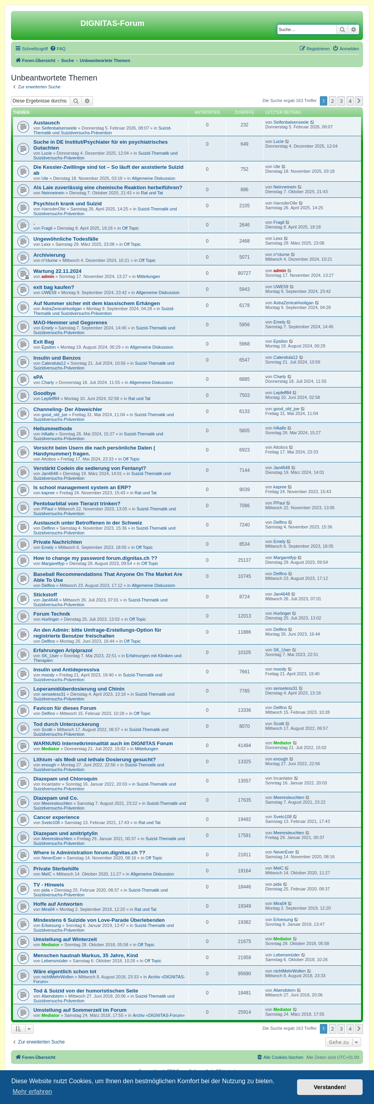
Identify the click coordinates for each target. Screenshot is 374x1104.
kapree (48, 492)
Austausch (46, 123)
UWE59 (49, 292)
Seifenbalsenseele (59, 128)
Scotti (47, 729)
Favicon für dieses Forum (65, 708)
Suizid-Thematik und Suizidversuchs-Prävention (102, 130)
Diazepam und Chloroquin (65, 779)
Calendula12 (54, 363)
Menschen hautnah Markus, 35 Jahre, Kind (85, 955)
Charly (48, 382)
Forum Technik (51, 614)
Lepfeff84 (51, 398)
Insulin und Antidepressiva (66, 670)
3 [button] (341, 100)
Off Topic (130, 228)
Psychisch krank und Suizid (67, 204)
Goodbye (44, 393)
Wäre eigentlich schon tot (64, 971)
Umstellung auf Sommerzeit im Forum (79, 1010)
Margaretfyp (53, 563)
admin (48, 276)
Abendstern (53, 996)
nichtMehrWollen (58, 976)
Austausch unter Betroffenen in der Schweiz (87, 523)
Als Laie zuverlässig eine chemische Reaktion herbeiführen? (107, 187)
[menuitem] (58, 48)
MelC (47, 874)
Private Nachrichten (57, 542)
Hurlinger (50, 619)
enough (49, 764)
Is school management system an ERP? (82, 487)
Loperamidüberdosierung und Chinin (78, 689)
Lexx (46, 244)
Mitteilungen (148, 276)
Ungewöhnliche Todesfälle (65, 239)
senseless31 (54, 694)
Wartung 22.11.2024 (57, 271)
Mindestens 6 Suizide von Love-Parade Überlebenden (99, 920)
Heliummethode (52, 428)
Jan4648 (50, 473)
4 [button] (350, 100)
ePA (38, 377)
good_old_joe (55, 414)
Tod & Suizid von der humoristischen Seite (85, 991)
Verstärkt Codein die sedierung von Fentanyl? (89, 468)
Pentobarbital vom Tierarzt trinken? (76, 503)
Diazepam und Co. (55, 798)
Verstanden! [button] (330, 1087)
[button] (359, 101)
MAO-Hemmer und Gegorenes (70, 322)
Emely (48, 327)
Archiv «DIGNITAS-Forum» (158, 1015)
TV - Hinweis (48, 885)
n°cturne (50, 260)
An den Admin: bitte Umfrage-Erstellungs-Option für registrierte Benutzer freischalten (97, 633)
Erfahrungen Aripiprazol (62, 650)
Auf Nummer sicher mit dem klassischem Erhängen (96, 303)
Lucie (47, 153)
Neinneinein (53, 192)
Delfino (48, 528)
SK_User (50, 655)
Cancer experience (56, 817)
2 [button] (332, 100)
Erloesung (51, 925)
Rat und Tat (152, 192)
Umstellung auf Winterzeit (65, 939)
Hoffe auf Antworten (58, 904)
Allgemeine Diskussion (153, 178)
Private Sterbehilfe (56, 869)
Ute (45, 178)
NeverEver (52, 857)
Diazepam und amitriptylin (65, 833)
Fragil (47, 228)
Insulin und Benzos (57, 358)
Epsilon (49, 347)
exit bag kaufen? (53, 287)
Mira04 (48, 909)
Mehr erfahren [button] (32, 1091)
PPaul (47, 508)
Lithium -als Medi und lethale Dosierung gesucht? (94, 759)
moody (48, 675)
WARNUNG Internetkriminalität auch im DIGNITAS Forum (103, 743)
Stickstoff (45, 595)
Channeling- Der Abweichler (67, 409)
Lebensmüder (55, 960)
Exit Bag (43, 342)
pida (46, 890)
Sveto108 (51, 822)
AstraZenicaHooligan (62, 308)
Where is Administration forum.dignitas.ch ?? (89, 852)
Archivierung (49, 255)
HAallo (48, 433)
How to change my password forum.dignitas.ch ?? (95, 558)
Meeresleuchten (57, 803)
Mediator (51, 748)
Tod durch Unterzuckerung (66, 724)
